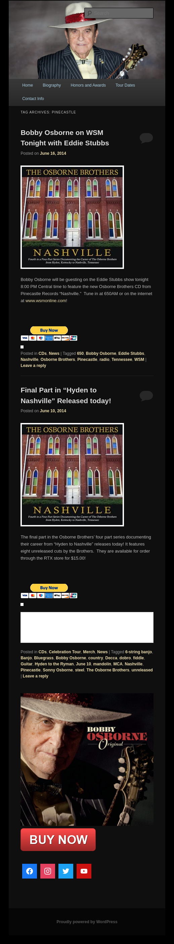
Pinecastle (87, 359)
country (95, 658)
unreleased (142, 670)
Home (27, 85)
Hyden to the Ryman (54, 664)
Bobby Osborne (101, 353)
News (54, 353)
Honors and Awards (88, 85)
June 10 (83, 664)
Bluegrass (43, 658)
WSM (139, 359)
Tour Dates (125, 85)
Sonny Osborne (58, 670)
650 (80, 353)
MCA (118, 664)
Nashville (29, 359)
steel (79, 670)
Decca (111, 658)
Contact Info (33, 98)
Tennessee (122, 359)
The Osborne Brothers (108, 670)
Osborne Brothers (58, 359)
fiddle (138, 658)
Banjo (26, 658)
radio (104, 359)
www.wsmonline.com (46, 300)
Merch (89, 652)
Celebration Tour (65, 652)
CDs (43, 353)
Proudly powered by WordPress (86, 921)
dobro (125, 658)
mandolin (102, 664)
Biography (52, 85)
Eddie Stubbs (131, 353)
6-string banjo (138, 652)
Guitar (26, 664)
